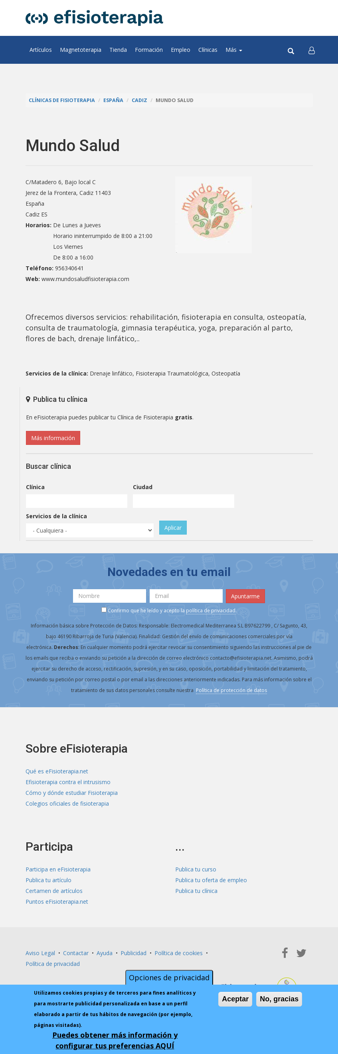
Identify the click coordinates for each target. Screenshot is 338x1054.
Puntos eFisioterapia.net (57, 901)
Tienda (118, 49)
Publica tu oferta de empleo (211, 880)
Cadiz (139, 100)
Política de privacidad (53, 963)
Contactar (76, 953)
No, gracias (279, 999)
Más (233, 49)
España (113, 100)
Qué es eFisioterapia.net (57, 771)
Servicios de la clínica (56, 516)
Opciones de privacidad (169, 977)
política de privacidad (210, 610)
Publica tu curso (195, 869)
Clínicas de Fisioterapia (62, 100)
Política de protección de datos (231, 690)
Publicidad (133, 953)
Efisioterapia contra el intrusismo (68, 782)
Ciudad (142, 487)
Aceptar (235, 999)
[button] (311, 50)
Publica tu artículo (48, 880)
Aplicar (173, 527)
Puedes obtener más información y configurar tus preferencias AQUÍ (115, 1040)
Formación (149, 49)
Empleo (180, 49)
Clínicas (207, 49)
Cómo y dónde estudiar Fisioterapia (72, 792)
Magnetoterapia (80, 49)
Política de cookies (178, 953)
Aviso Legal (40, 953)
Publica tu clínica (196, 891)
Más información (53, 438)
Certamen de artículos (54, 891)
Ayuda (105, 953)
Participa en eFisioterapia (58, 869)
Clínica (35, 487)
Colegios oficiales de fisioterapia (67, 803)
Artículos (41, 49)
